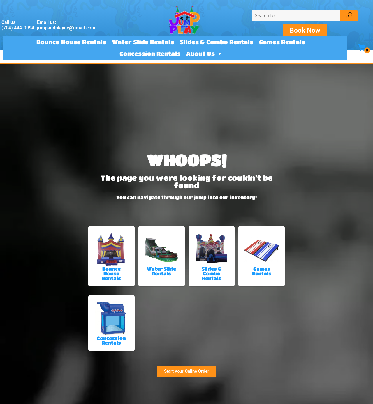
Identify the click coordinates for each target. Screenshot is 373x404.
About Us (204, 54)
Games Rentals (282, 42)
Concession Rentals (149, 53)
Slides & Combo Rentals (216, 42)
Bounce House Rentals (71, 42)
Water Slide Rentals (143, 42)
